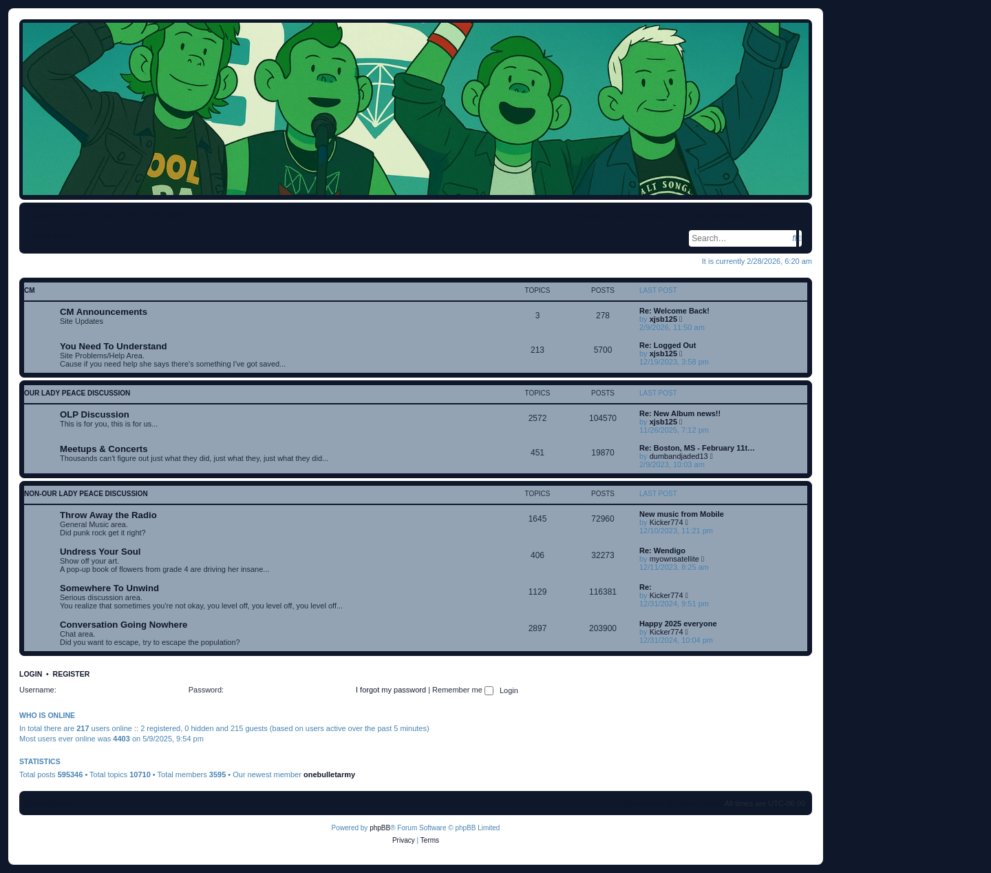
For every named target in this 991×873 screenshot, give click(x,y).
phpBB (380, 828)
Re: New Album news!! (680, 413)
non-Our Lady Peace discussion (86, 493)
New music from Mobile (681, 514)
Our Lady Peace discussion (77, 393)
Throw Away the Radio (108, 515)
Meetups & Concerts (104, 449)
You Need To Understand (113, 346)
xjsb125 (663, 319)
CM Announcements (103, 312)
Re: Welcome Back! (674, 311)
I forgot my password (391, 690)
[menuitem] (129, 215)
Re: (645, 587)
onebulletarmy (329, 774)
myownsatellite (674, 559)
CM (29, 290)
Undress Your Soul (100, 551)
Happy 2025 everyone (678, 623)
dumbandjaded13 (679, 456)
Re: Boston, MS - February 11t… (697, 448)
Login (30, 674)
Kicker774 (666, 522)
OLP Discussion (94, 414)
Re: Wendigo (662, 550)
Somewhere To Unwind (109, 588)
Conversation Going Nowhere (123, 624)
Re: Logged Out (667, 345)
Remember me (462, 690)
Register (71, 674)
